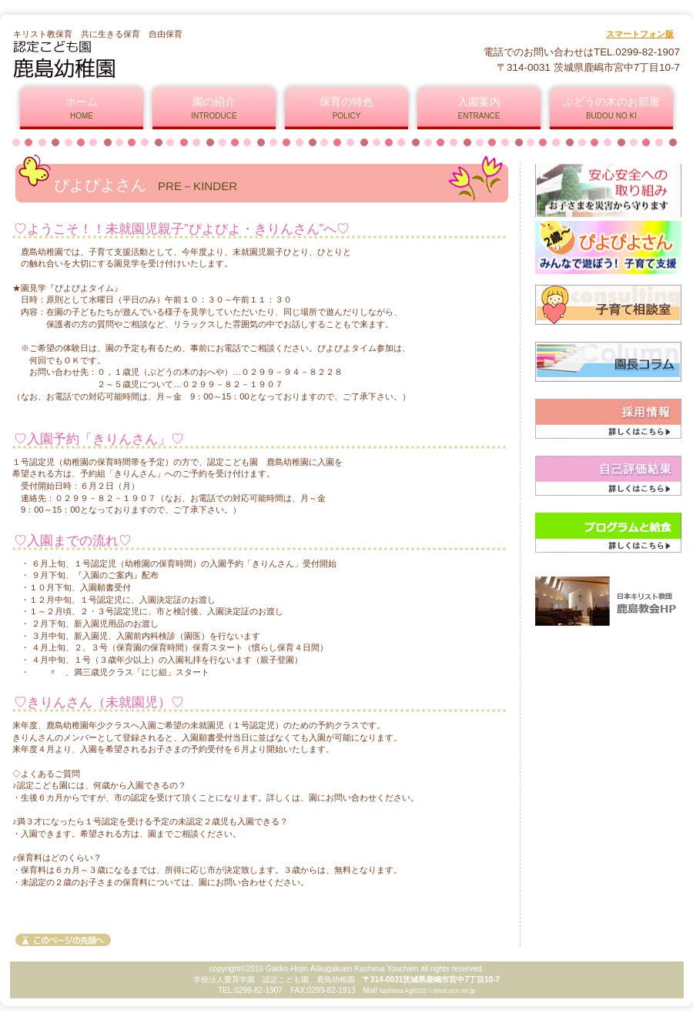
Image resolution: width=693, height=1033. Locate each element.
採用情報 (608, 418)
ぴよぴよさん (608, 247)
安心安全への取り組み (608, 190)
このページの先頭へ (63, 940)
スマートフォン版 (640, 33)
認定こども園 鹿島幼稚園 (199, 59)
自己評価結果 (608, 475)
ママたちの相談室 (608, 304)
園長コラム (608, 361)
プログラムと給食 (608, 532)
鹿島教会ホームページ (608, 600)
